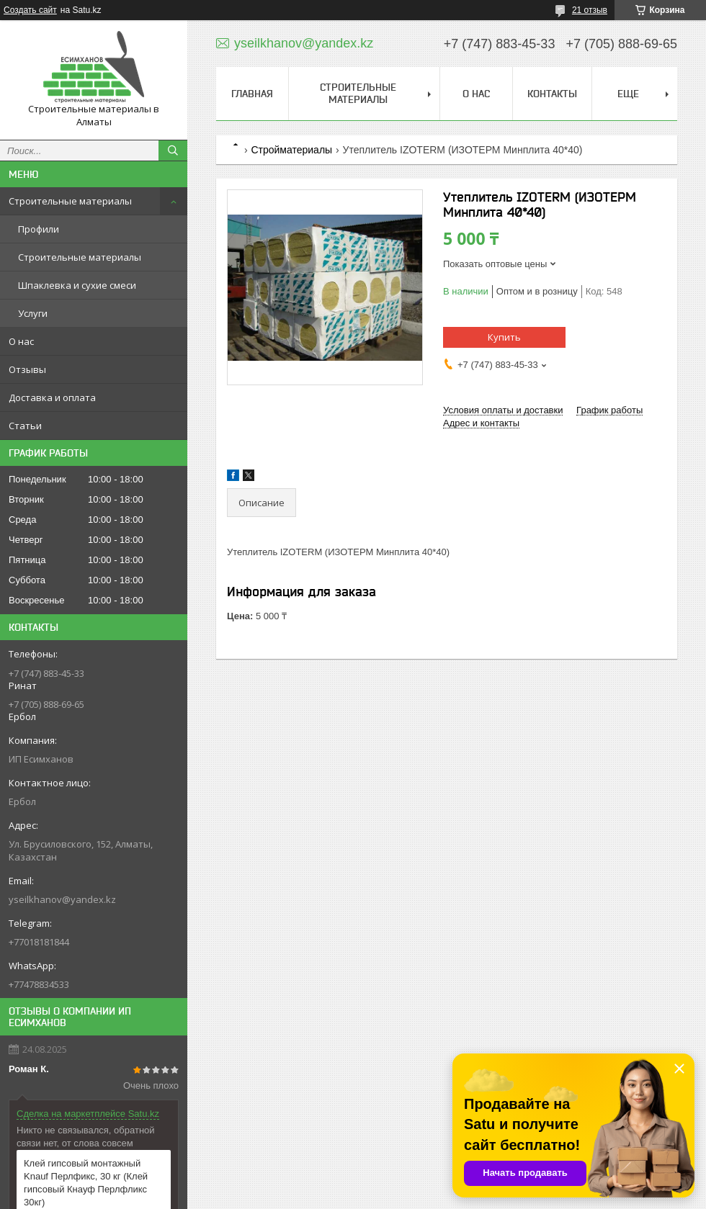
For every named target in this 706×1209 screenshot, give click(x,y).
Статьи (25, 425)
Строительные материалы (70, 200)
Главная (252, 93)
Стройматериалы (291, 150)
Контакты (552, 93)
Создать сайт (30, 10)
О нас (21, 341)
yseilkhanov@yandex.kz (62, 899)
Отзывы (27, 369)
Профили (38, 229)
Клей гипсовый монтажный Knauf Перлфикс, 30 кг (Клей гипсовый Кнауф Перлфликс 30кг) (86, 1183)
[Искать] (172, 150)
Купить (504, 337)
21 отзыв (589, 10)
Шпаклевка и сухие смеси (77, 285)
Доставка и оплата (52, 397)
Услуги (33, 313)
